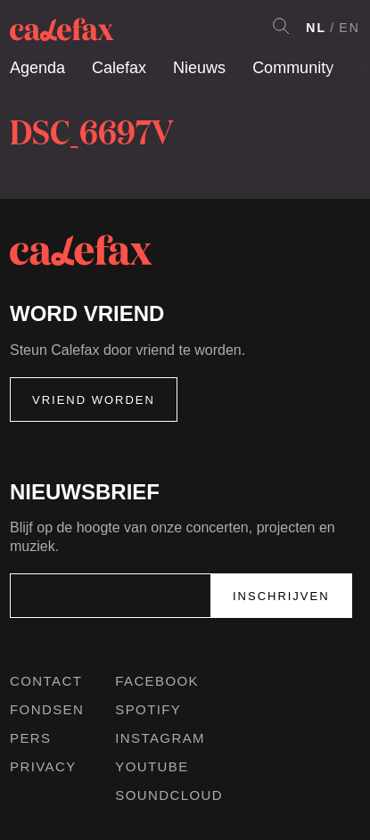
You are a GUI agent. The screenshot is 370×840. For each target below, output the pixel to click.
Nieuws (199, 68)
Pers (31, 737)
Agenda (37, 68)
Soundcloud (169, 795)
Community (292, 68)
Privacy (43, 766)
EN (349, 28)
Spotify (148, 709)
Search (281, 26)
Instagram (160, 737)
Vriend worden (93, 400)
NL (316, 28)
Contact (46, 680)
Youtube (151, 766)
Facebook (157, 680)
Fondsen (47, 709)
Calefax (119, 68)
